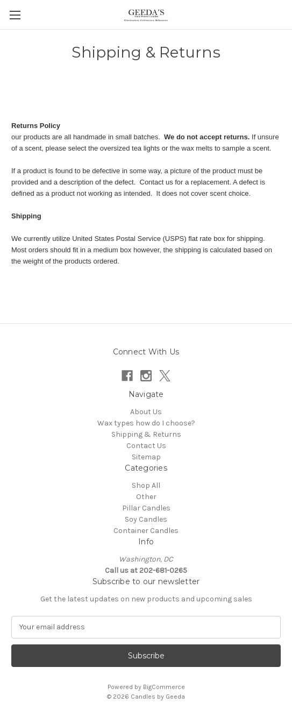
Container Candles (146, 530)
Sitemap (146, 457)
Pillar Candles (146, 508)
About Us (146, 411)
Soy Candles (146, 519)
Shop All (146, 485)
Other (146, 496)
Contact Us (146, 445)
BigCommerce (164, 687)
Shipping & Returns (146, 434)
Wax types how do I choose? (146, 423)
